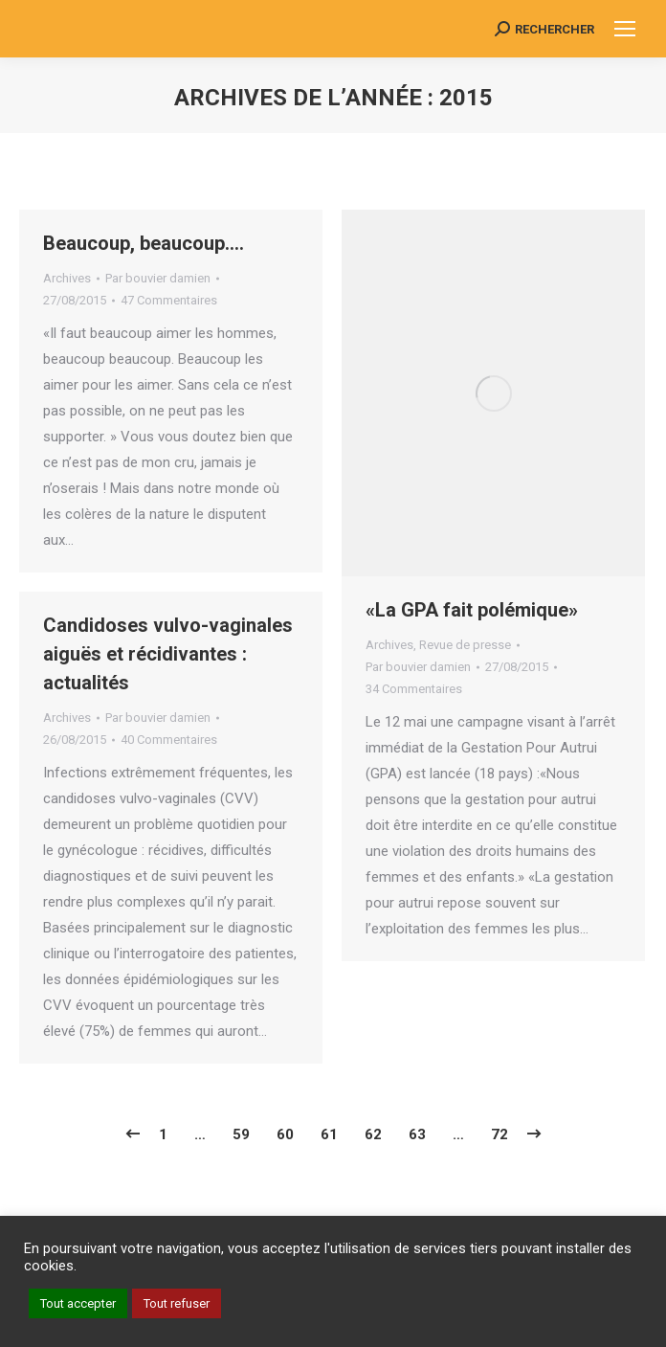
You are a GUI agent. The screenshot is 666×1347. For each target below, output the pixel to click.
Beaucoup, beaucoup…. (143, 243)
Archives (67, 278)
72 (499, 1134)
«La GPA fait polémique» (472, 609)
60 (285, 1134)
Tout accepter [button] (78, 1303)
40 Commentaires (169, 739)
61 (329, 1134)
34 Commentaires (414, 689)
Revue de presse (465, 645)
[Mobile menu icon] (624, 28)
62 (373, 1134)
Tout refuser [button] (177, 1303)
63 (417, 1134)
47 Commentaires (169, 300)
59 (241, 1134)
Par (158, 278)
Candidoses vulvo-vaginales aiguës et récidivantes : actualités (168, 654)
